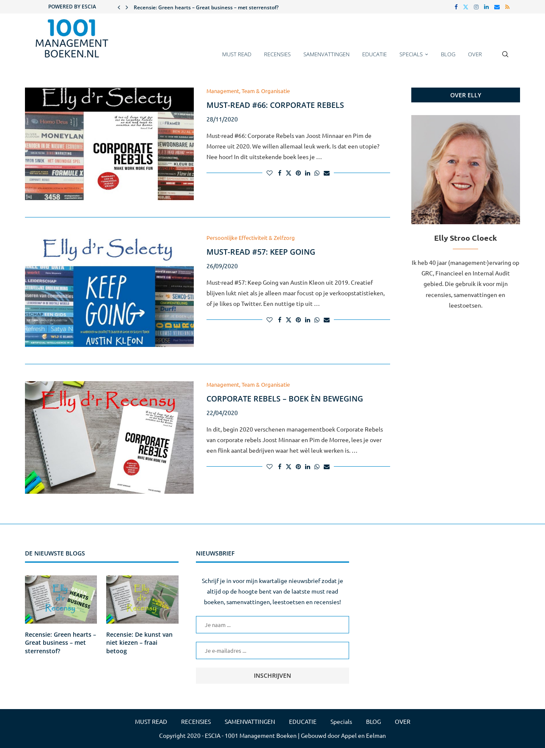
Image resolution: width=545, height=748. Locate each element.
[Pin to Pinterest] (298, 172)
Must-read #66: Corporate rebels (275, 105)
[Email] (497, 7)
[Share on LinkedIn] (307, 172)
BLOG (448, 54)
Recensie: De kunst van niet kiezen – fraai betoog (139, 642)
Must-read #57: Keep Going (260, 252)
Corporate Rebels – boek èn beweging (284, 398)
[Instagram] (476, 7)
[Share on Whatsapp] (316, 172)
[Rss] (507, 7)
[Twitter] (465, 7)
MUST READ (236, 54)
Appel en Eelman (363, 735)
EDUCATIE (374, 54)
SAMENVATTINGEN (326, 54)
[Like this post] (269, 172)
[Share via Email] (327, 172)
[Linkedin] (486, 7)
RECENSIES (277, 54)
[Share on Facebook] (279, 172)
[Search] (505, 58)
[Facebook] (455, 7)
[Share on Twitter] (289, 172)
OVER (475, 54)
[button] (119, 7)
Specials (411, 54)
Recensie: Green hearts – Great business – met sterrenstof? (206, 7)
